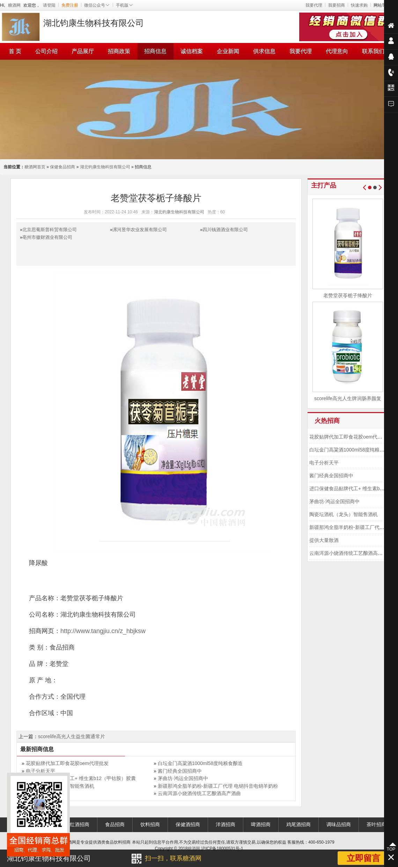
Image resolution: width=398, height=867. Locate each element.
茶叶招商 (376, 824)
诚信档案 (191, 51)
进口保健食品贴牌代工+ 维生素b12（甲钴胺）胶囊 (81, 778)
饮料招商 (150, 824)
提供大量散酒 (324, 540)
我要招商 (336, 5)
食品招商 (115, 824)
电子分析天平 (40, 771)
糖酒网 (14, 5)
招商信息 (155, 51)
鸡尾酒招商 (298, 824)
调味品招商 (338, 824)
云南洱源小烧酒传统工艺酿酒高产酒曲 (199, 793)
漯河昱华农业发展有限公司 (139, 229)
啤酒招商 (261, 824)
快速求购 (359, 5)
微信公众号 (97, 5)
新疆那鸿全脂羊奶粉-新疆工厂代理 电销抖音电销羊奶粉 (218, 786)
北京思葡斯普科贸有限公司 (49, 229)
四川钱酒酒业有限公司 (225, 229)
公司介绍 (46, 51)
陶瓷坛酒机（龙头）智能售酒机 (343, 514)
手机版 (124, 5)
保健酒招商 (188, 824)
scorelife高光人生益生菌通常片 (71, 736)
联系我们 (373, 51)
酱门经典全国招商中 (180, 771)
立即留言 (363, 858)
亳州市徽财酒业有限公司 (47, 237)
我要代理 (313, 5)
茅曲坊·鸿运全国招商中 (183, 778)
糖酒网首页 (34, 166)
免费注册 (69, 5)
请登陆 (49, 5)
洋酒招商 (225, 824)
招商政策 (119, 51)
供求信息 (264, 51)
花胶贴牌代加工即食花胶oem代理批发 (67, 763)
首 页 (15, 51)
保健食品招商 (62, 166)
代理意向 (337, 51)
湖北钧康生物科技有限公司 (105, 166)
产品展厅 (83, 51)
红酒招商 (79, 824)
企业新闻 (228, 51)
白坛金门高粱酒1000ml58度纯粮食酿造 (200, 763)
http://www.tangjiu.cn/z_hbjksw (103, 630)
